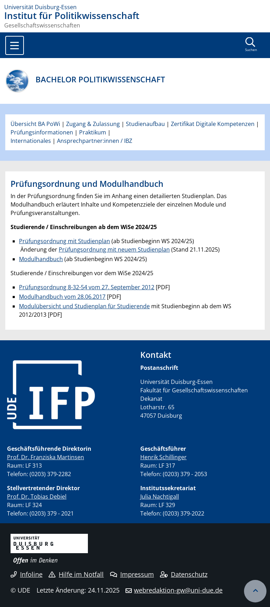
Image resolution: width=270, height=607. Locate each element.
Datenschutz (183, 574)
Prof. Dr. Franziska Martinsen (45, 457)
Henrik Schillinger (163, 457)
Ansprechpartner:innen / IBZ (94, 141)
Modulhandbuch (41, 259)
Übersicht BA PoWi (35, 124)
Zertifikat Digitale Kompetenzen (213, 124)
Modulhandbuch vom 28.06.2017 (62, 297)
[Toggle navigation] (14, 45)
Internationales (31, 141)
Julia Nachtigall (159, 496)
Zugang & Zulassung (93, 124)
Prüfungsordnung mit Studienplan (64, 241)
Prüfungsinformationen (42, 132)
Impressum (132, 574)
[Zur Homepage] (135, 7)
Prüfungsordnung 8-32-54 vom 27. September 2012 (86, 287)
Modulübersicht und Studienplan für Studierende (84, 306)
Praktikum (92, 132)
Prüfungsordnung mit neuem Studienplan (114, 249)
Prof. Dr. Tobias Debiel (36, 496)
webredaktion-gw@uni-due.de (178, 590)
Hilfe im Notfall (76, 574)
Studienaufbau (145, 124)
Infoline (27, 574)
